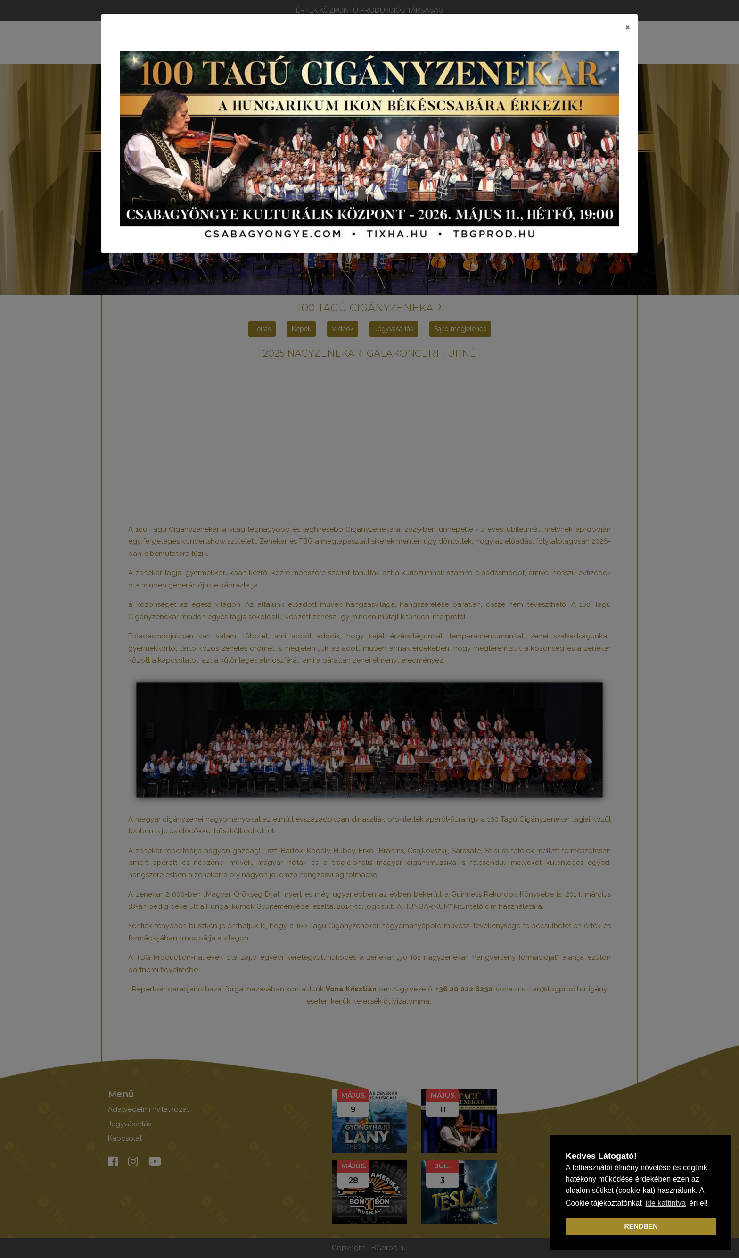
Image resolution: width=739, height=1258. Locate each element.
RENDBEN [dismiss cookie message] (640, 1226)
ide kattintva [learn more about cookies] (666, 1203)
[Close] (627, 27)
